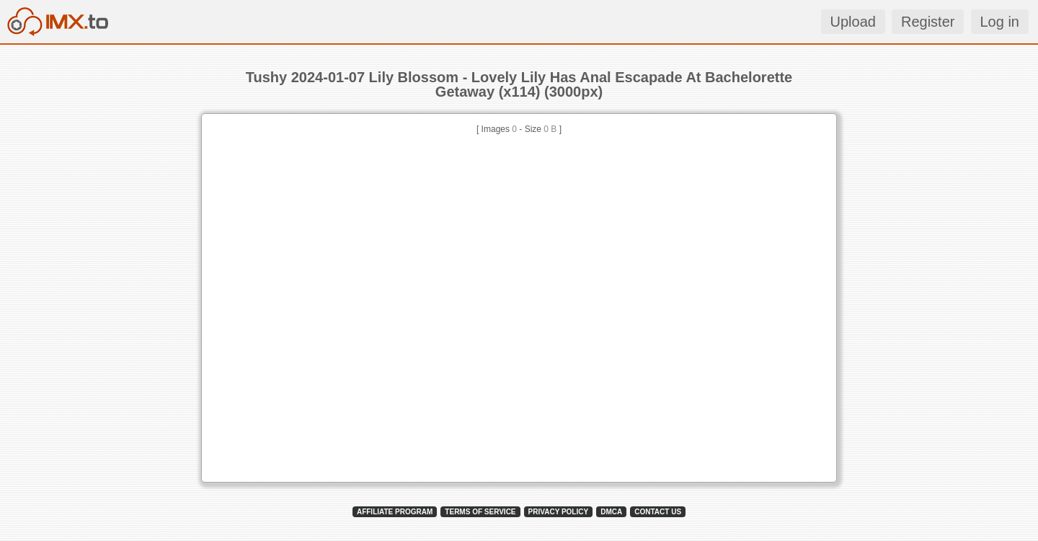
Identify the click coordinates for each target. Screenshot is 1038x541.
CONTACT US (657, 512)
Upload (853, 22)
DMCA (611, 512)
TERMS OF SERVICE (480, 512)
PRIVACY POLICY (558, 512)
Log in (1000, 22)
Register (927, 22)
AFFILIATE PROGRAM (394, 512)
